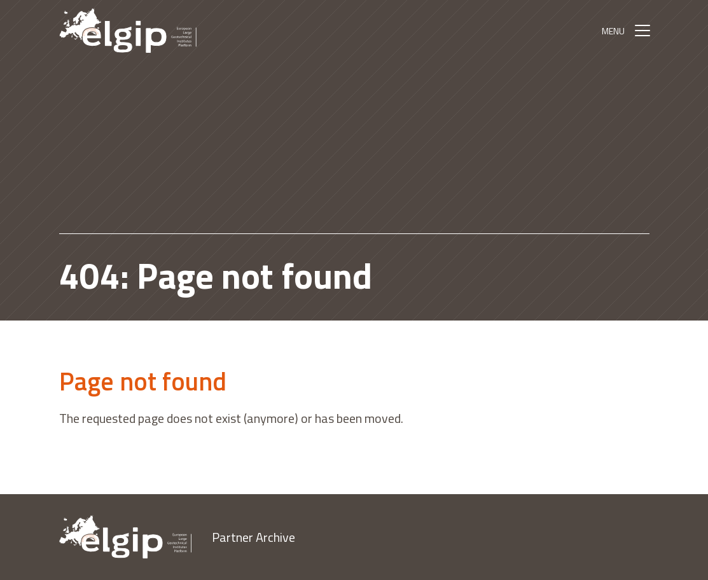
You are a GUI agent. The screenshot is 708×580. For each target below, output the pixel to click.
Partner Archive (253, 537)
